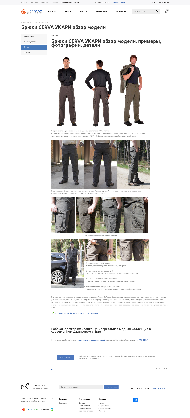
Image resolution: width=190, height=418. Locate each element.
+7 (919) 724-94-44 (102, 2)
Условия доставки (85, 408)
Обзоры (101, 411)
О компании (63, 403)
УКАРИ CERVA (142, 340)
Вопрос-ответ (103, 406)
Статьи (101, 403)
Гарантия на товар (86, 411)
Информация (84, 399)
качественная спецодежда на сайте (92, 340)
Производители (104, 408)
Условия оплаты (85, 406)
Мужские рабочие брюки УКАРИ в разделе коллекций (76, 313)
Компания (63, 399)
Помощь (102, 399)
